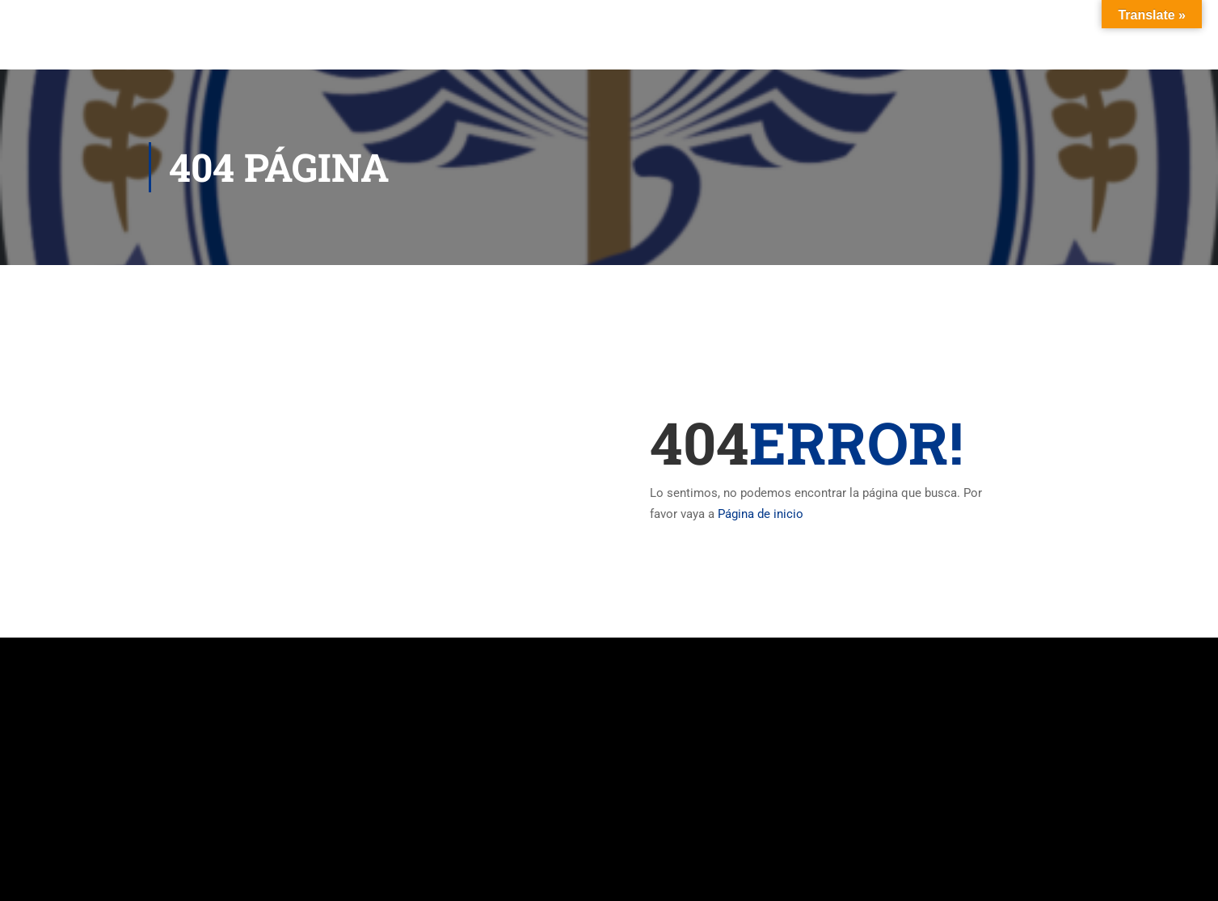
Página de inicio (760, 514)
